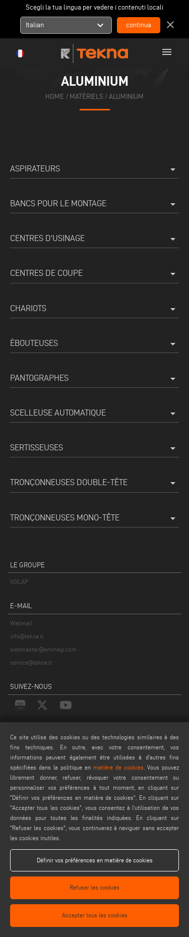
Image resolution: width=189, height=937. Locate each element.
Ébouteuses (94, 344)
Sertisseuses (94, 448)
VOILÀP (19, 581)
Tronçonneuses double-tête (94, 483)
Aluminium (126, 96)
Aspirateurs (94, 169)
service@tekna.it (31, 662)
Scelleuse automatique (94, 413)
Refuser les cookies (94, 887)
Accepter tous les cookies (95, 915)
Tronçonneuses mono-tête (94, 518)
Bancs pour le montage (94, 204)
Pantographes (94, 379)
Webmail (21, 623)
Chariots (94, 309)
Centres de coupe (94, 274)
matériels (86, 96)
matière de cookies (118, 767)
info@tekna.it (26, 636)
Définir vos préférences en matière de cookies (95, 860)
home (54, 96)
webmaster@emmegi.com (43, 649)
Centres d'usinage (94, 239)
